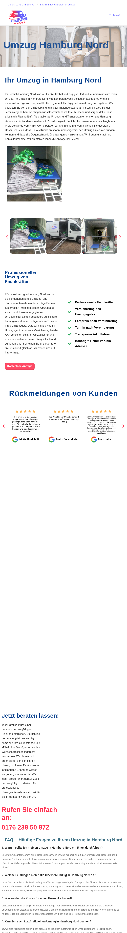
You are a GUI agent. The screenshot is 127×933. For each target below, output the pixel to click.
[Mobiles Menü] (115, 15)
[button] (7, 237)
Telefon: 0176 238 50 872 (20, 4)
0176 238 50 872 (26, 827)
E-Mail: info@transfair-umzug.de (57, 4)
